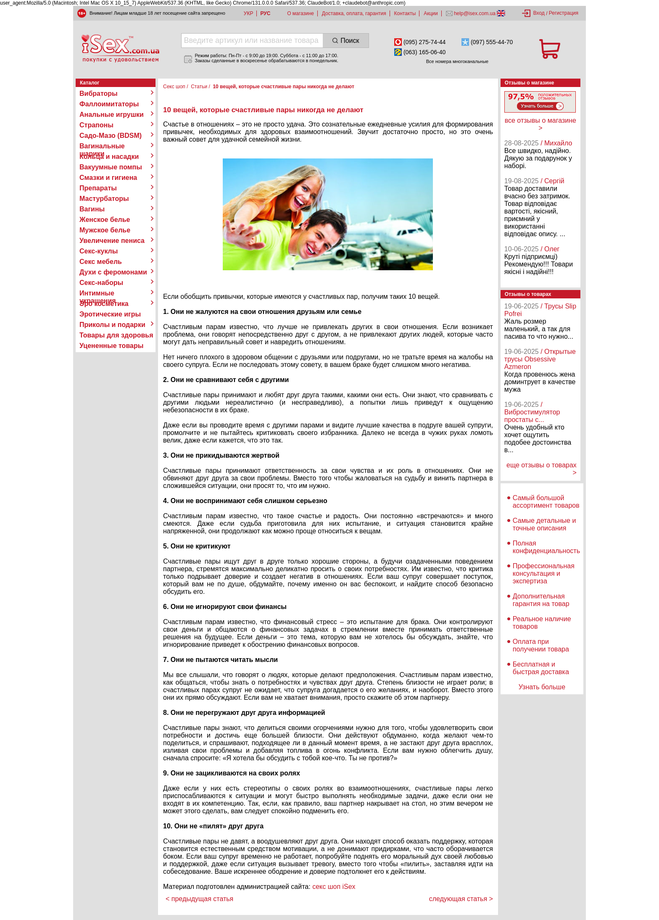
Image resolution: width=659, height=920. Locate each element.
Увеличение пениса (112, 240)
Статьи (199, 87)
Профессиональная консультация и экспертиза (544, 573)
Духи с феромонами (113, 272)
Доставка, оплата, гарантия (354, 13)
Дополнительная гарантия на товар (541, 600)
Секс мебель (100, 261)
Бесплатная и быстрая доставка (541, 668)
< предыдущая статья (199, 898)
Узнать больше (542, 687)
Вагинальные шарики (102, 146)
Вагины (92, 209)
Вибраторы (98, 93)
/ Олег (549, 249)
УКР (248, 13)
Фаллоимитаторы (109, 104)
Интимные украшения (97, 293)
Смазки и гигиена (108, 177)
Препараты (98, 188)
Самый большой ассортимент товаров (546, 501)
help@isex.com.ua (475, 13)
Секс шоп (174, 87)
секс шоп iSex (334, 886)
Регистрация (563, 13)
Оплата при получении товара (541, 645)
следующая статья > (461, 898)
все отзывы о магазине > (540, 124)
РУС (265, 13)
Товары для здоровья (116, 335)
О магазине (300, 13)
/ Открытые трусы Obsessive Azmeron (540, 359)
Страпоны (96, 125)
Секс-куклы (98, 251)
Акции (431, 13)
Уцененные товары (111, 345)
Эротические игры (110, 314)
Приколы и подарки (112, 324)
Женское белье (104, 219)
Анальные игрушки (111, 114)
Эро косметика (104, 303)
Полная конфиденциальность (546, 547)
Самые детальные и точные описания (544, 524)
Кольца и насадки (109, 156)
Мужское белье (104, 230)
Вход (539, 13)
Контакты (405, 13)
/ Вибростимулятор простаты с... (532, 412)
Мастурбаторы (104, 198)
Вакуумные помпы (110, 167)
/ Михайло (556, 143)
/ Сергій (552, 181)
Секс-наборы (101, 282)
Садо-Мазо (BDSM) (110, 135)
